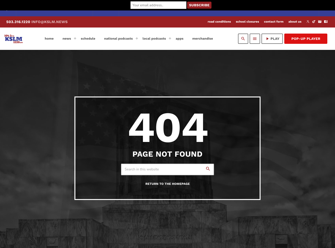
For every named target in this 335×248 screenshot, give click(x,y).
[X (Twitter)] (308, 22)
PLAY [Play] (272, 38)
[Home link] (13, 38)
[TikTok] (314, 22)
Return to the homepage (167, 184)
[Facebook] (326, 22)
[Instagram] (320, 22)
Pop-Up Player (305, 39)
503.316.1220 (37, 22)
